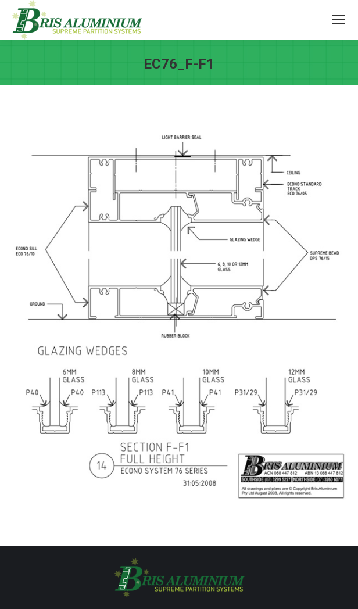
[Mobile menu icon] (338, 19)
